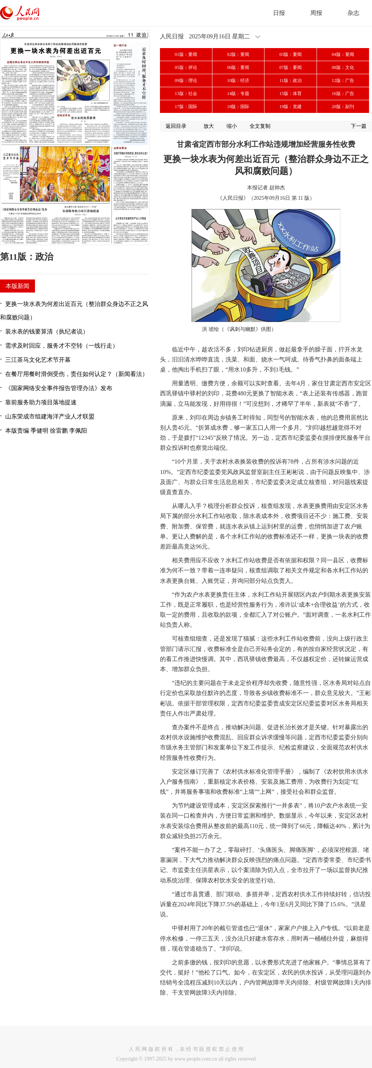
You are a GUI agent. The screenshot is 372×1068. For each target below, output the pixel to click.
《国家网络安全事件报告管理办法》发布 (58, 388)
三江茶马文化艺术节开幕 (38, 360)
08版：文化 (343, 67)
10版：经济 (238, 80)
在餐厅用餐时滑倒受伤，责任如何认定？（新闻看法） (76, 374)
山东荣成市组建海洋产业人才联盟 (49, 416)
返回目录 (176, 126)
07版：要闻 (290, 67)
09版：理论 (186, 80)
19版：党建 (290, 106)
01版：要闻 (186, 54)
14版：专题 (238, 93)
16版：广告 (343, 93)
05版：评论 (186, 67)
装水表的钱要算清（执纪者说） (47, 331)
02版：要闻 (238, 54)
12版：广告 (343, 80)
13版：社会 (186, 93)
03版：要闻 (290, 54)
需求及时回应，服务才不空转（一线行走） (61, 345)
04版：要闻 (343, 54)
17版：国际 (186, 106)
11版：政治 (290, 80)
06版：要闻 (238, 67)
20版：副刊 (343, 106)
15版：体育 (290, 93)
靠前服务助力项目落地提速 (41, 402)
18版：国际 (238, 106)
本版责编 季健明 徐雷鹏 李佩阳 (46, 430)
